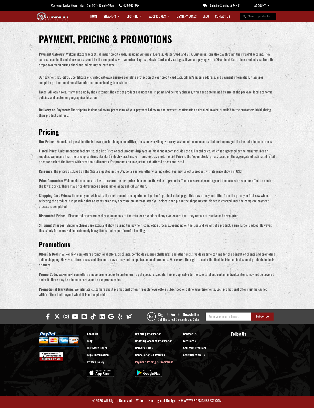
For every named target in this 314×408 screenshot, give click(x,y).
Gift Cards (189, 341)
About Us (92, 334)
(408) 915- (128, 5)
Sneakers (111, 16)
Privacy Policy (95, 362)
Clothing (134, 16)
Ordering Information (148, 334)
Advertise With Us (194, 355)
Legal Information (98, 355)
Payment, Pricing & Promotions (154, 362)
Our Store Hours (97, 348)
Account (262, 5)
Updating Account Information (153, 341)
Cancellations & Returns (150, 355)
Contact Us (222, 16)
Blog (206, 16)
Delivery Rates (144, 348)
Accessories (159, 16)
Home (94, 16)
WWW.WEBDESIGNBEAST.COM (201, 400)
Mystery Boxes (186, 16)
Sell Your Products (194, 348)
